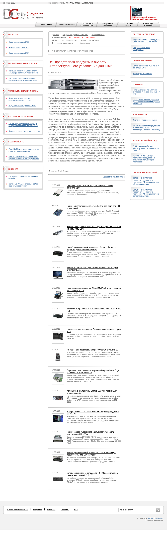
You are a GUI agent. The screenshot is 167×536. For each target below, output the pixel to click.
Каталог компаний (66, 24)
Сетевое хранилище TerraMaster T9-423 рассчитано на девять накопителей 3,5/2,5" (92, 474)
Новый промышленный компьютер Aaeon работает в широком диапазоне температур (91, 248)
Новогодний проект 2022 (19, 42)
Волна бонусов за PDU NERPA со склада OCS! (146, 67)
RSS (76, 509)
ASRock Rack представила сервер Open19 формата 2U (92, 350)
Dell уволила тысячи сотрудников (141, 49)
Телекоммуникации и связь (23, 91)
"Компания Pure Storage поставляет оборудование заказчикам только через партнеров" (144, 159)
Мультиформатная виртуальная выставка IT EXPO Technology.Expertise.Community (146, 128)
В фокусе (138, 84)
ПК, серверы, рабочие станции (72, 51)
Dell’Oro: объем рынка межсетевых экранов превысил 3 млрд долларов (24, 157)
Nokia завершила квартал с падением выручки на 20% (20, 99)
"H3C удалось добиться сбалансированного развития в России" (146, 148)
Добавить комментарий (114, 177)
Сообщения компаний (145, 172)
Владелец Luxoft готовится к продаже (24, 131)
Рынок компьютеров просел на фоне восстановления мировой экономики (146, 102)
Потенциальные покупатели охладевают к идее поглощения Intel (146, 92)
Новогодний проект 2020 (19, 53)
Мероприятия (140, 114)
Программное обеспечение (23, 64)
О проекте (37, 509)
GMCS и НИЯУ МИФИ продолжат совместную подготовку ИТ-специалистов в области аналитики (146, 181)
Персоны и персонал (144, 34)
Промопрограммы (142, 60)
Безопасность (16, 142)
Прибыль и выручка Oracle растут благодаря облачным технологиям (23, 72)
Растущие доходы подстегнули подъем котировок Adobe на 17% (23, 79)
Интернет (13, 169)
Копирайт (65, 509)
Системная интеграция (20, 116)
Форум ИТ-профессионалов (145, 120)
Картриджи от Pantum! (142, 74)
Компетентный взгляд (145, 140)
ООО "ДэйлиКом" (155, 518)
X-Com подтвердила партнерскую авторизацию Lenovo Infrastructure (23, 125)
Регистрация (46, 24)
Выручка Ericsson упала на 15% (22, 106)
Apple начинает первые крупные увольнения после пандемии (146, 41)
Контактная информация (17, 509)
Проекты (13, 35)
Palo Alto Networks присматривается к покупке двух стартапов (24, 150)
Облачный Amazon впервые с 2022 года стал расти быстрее (23, 185)
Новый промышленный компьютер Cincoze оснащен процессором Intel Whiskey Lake (91, 453)
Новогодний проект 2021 (19, 47)
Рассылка (51, 509)
